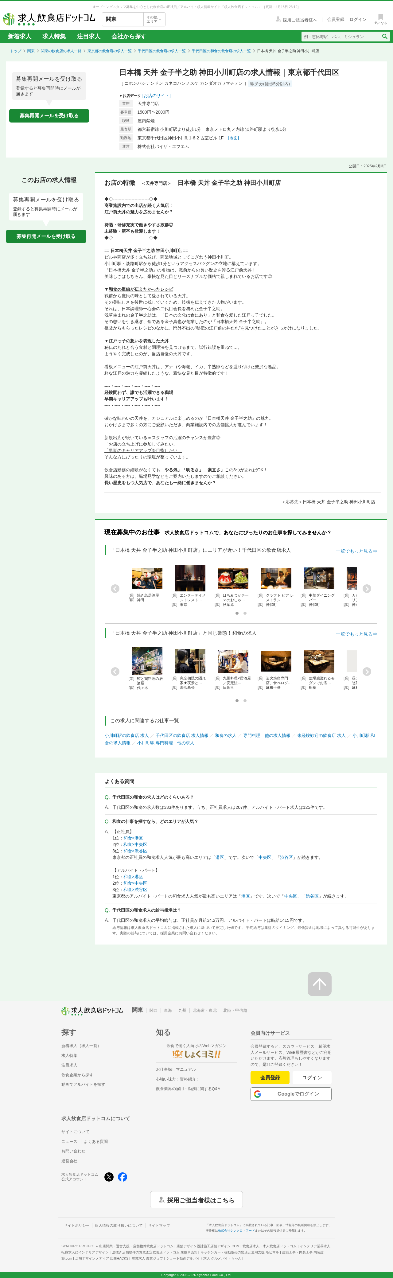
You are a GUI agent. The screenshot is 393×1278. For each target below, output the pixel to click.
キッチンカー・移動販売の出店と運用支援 (239, 1252)
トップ (15, 51)
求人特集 (54, 36)
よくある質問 (96, 1141)
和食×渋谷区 (135, 850)
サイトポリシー (77, 1225)
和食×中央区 (135, 844)
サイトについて (75, 1131)
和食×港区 (133, 838)
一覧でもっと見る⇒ (356, 551)
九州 (182, 1010)
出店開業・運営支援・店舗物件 (136, 1246)
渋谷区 (286, 857)
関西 (154, 1010)
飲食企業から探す (77, 1075)
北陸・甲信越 (235, 1010)
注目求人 (88, 36)
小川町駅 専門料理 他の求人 (165, 742)
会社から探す (128, 36)
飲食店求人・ (270, 1246)
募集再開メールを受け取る (49, 115)
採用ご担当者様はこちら (201, 1200)
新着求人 (19, 36)
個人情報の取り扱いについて (119, 1225)
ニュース (69, 1141)
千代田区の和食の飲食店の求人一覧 (221, 51)
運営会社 (69, 1161)
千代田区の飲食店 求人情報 (182, 735)
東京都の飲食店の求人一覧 (110, 51)
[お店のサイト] (156, 95)
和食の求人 (225, 735)
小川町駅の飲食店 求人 (127, 735)
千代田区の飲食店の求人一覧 (162, 51)
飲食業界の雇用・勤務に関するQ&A (188, 1088)
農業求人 (147, 1258)
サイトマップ (159, 1225)
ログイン (312, 1077)
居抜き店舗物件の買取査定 (154, 1252)
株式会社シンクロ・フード (236, 1230)
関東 (31, 51)
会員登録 (270, 1077)
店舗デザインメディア (101, 1258)
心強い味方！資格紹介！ (178, 1079)
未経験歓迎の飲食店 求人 (321, 735)
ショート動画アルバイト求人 (203, 1258)
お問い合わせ (73, 1151)
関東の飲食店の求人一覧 (61, 51)
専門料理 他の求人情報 (266, 735)
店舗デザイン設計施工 (208, 1246)
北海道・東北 (205, 1010)
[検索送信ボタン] (384, 36)
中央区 (265, 857)
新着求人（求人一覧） (81, 1045)
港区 (220, 857)
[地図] (233, 137)
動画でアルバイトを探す (83, 1084)
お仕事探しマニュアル (176, 1069)
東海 (168, 1010)
